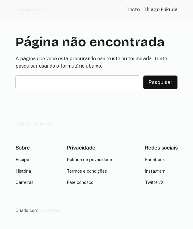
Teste (133, 9)
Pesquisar (160, 82)
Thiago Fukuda (33, 9)
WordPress (50, 210)
